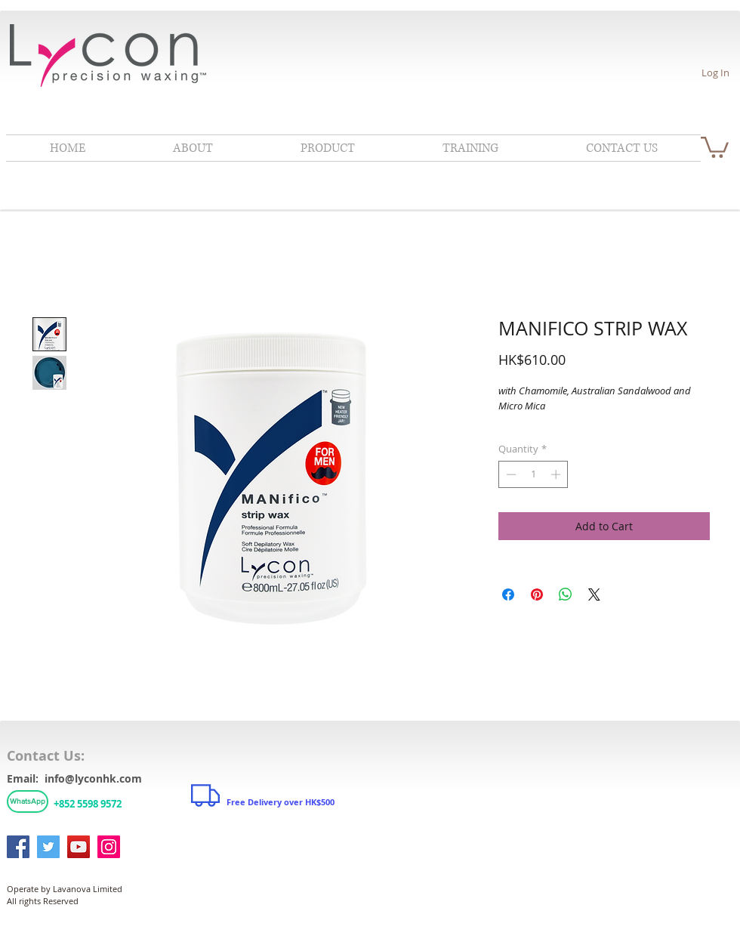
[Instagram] (108, 846)
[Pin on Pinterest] (537, 594)
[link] (715, 146)
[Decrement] (510, 474)
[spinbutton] (533, 474)
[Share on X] (594, 594)
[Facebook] (18, 846)
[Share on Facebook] (508, 594)
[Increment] (557, 474)
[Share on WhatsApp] (566, 594)
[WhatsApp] (27, 801)
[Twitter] (48, 846)
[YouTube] (78, 846)
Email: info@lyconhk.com (74, 778)
